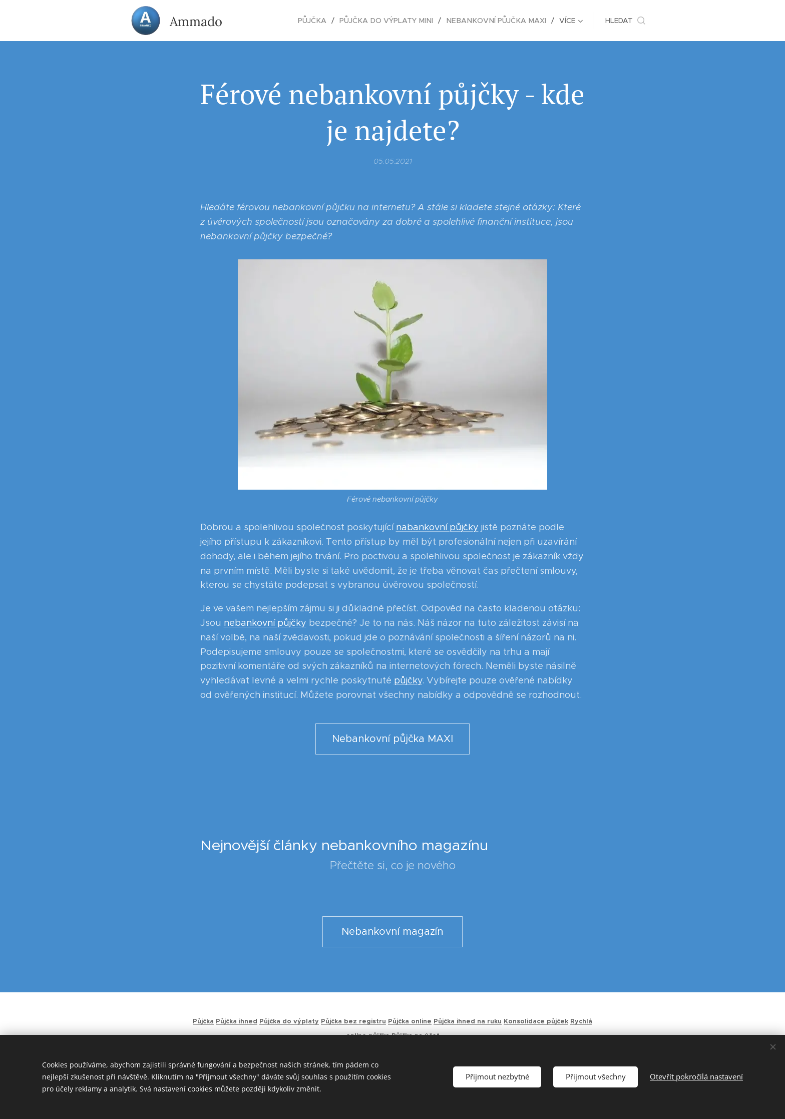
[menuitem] (261, 20)
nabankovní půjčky (437, 527)
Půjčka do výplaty (289, 1021)
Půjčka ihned (236, 1021)
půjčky (408, 680)
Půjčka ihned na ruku (468, 1021)
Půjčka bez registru (353, 1021)
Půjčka (203, 1021)
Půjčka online (410, 1021)
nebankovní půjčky (265, 622)
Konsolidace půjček (536, 1021)
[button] (625, 20)
